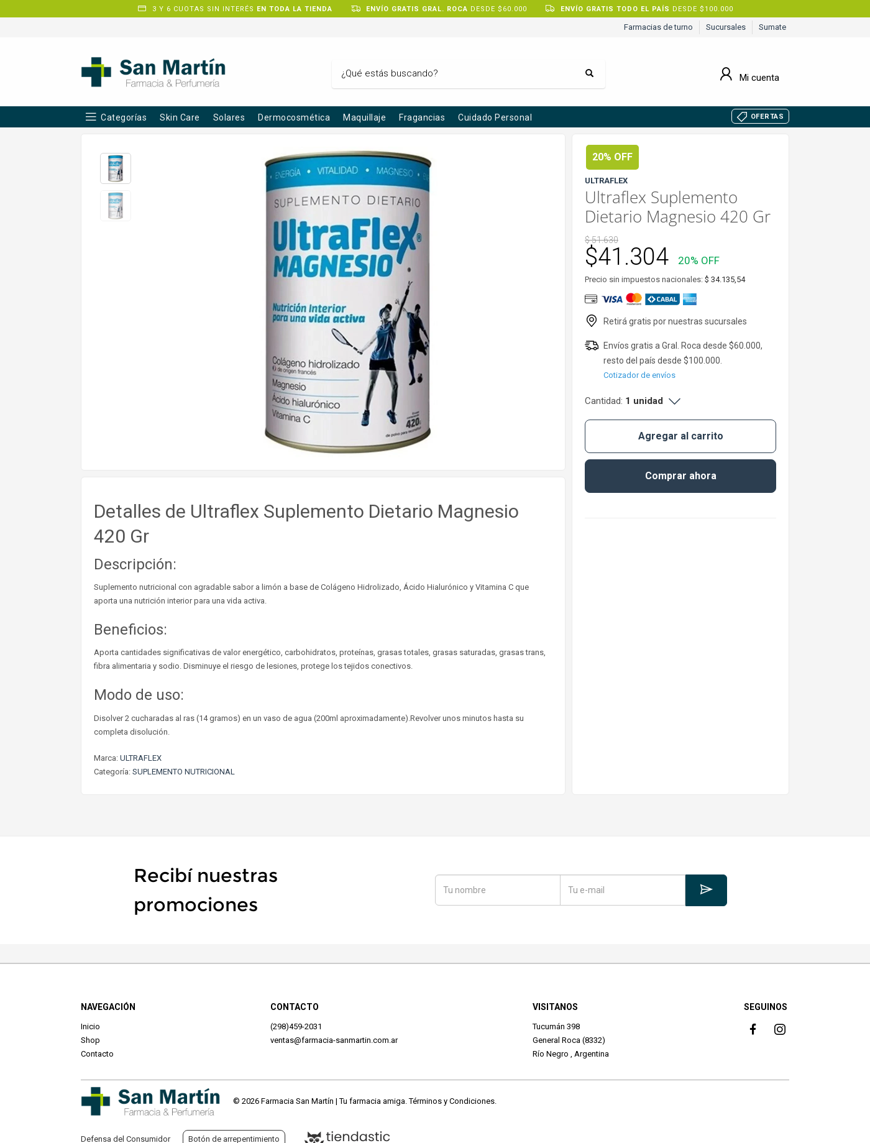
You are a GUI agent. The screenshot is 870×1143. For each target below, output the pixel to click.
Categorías (124, 117)
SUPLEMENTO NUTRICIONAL (183, 771)
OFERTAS (767, 116)
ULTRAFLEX (141, 758)
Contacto (97, 1053)
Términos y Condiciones (452, 1101)
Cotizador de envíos (639, 375)
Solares (229, 117)
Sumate (772, 27)
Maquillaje (364, 117)
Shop (90, 1040)
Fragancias (422, 117)
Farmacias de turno (658, 27)
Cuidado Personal (495, 117)
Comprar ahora (681, 476)
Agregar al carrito (680, 436)
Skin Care (180, 117)
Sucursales (726, 27)
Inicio (90, 1026)
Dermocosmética (294, 117)
